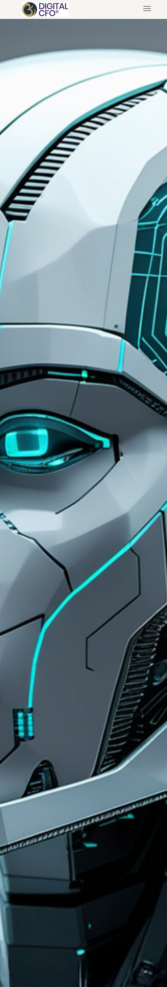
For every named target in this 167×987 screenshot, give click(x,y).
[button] (147, 8)
